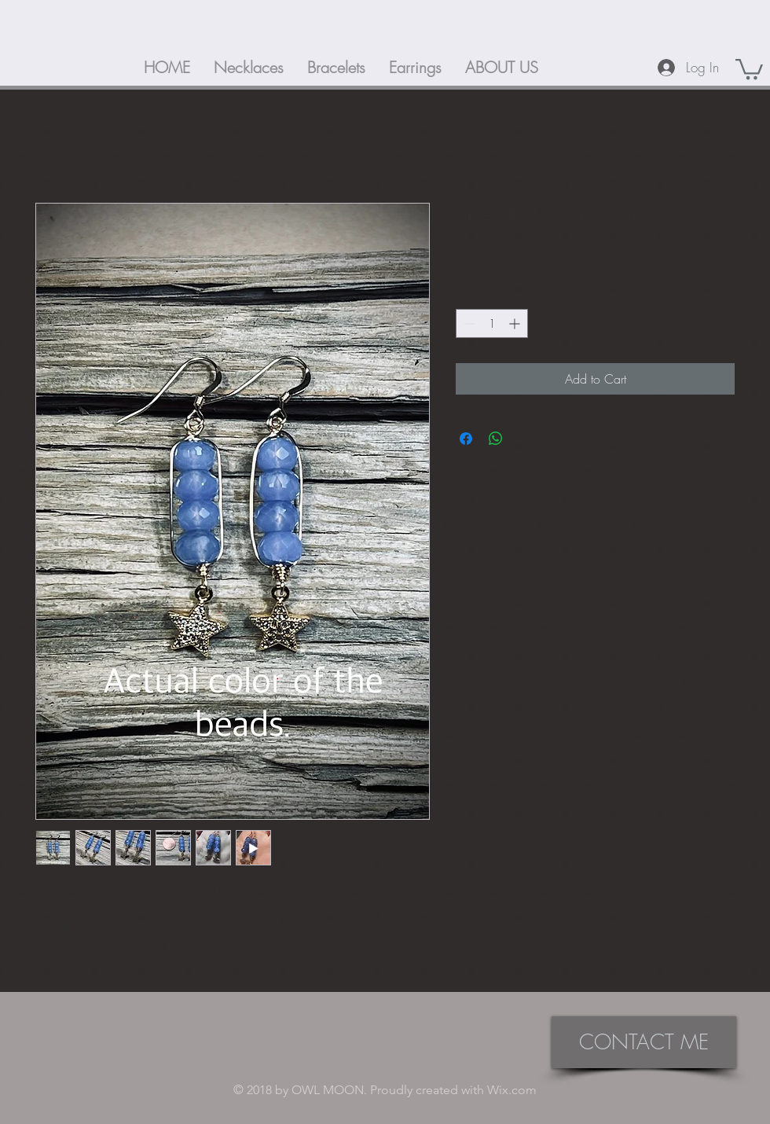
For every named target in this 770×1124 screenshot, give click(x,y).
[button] (749, 68)
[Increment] (516, 323)
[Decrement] (468, 323)
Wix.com (512, 1089)
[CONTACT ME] (644, 1042)
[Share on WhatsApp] (495, 438)
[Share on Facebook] (465, 438)
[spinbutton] (492, 323)
